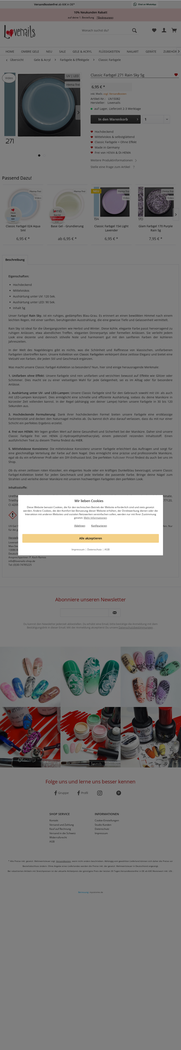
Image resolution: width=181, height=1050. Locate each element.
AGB (107, 549)
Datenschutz (94, 549)
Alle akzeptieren (90, 538)
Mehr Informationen (95, 518)
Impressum (78, 549)
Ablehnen (79, 525)
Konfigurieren (99, 525)
